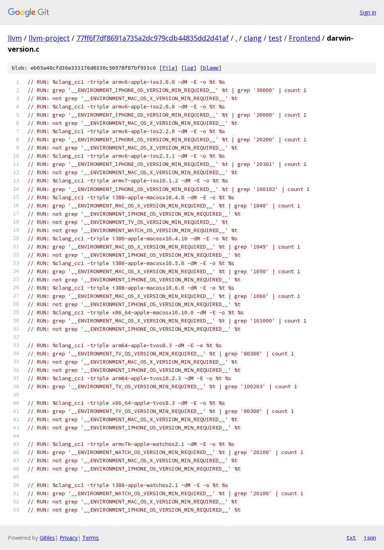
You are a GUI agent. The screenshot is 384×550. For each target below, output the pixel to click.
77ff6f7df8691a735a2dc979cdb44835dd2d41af (152, 38)
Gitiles (47, 537)
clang (253, 38)
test (275, 38)
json (370, 537)
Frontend (304, 38)
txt (351, 537)
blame (211, 68)
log (189, 68)
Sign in (368, 12)
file (168, 68)
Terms (90, 537)
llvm (15, 38)
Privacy (69, 537)
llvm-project (49, 38)
